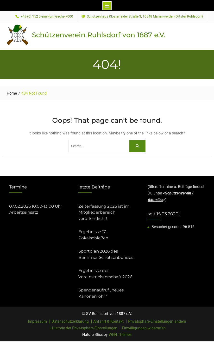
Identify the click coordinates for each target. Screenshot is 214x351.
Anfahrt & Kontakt (108, 321)
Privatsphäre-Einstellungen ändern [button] (157, 321)
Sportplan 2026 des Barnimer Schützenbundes (105, 254)
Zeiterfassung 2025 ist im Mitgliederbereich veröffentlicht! (103, 212)
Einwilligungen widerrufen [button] (144, 328)
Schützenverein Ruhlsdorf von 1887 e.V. (98, 35)
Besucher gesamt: (167, 226)
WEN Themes (120, 334)
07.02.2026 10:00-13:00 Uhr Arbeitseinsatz (35, 209)
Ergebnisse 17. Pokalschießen (93, 234)
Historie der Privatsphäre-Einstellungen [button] (84, 328)
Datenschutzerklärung (70, 321)
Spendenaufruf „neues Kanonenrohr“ (101, 293)
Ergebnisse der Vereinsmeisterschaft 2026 (105, 273)
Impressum (37, 321)
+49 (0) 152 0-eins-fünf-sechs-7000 (47, 16)
